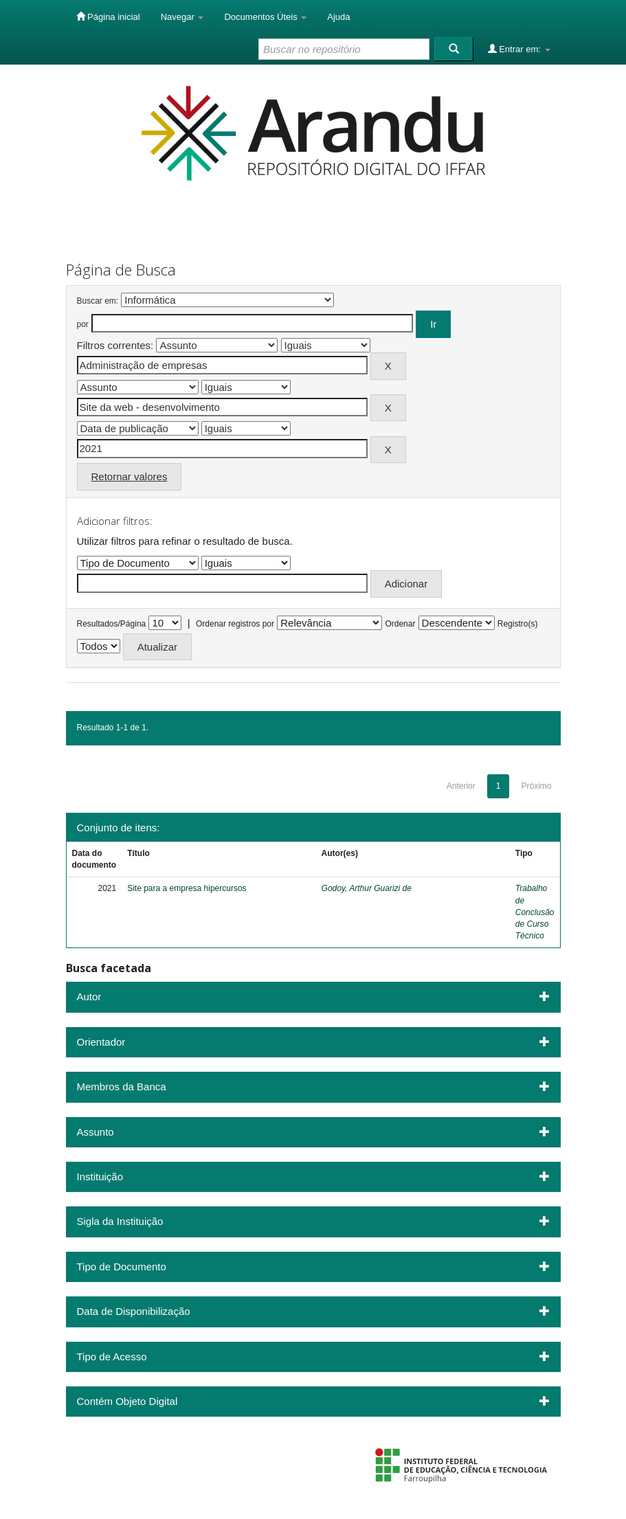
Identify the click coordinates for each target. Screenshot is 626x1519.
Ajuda (338, 17)
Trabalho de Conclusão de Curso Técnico (535, 912)
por (83, 324)
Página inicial (108, 16)
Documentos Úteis (265, 17)
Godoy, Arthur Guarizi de (367, 888)
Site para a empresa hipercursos (186, 888)
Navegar (182, 17)
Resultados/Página (111, 624)
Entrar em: (519, 48)
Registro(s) (518, 624)
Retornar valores (129, 476)
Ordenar (400, 624)
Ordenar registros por (235, 624)
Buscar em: (98, 301)
